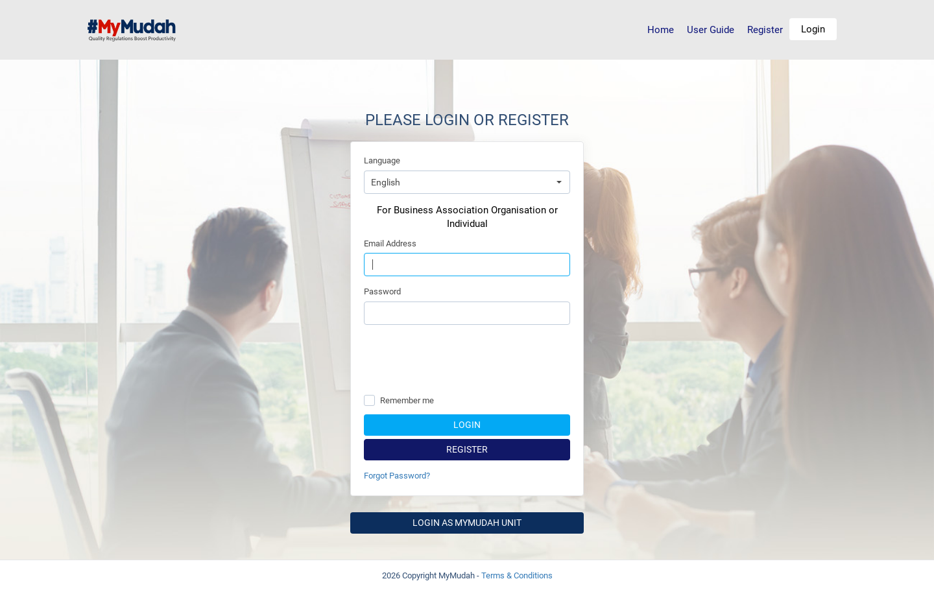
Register (765, 30)
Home (660, 30)
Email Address (390, 243)
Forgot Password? (397, 475)
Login (813, 29)
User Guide (710, 30)
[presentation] (467, 360)
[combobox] (467, 182)
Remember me (407, 400)
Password (382, 291)
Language (382, 160)
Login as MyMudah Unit (467, 522)
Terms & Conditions (517, 575)
